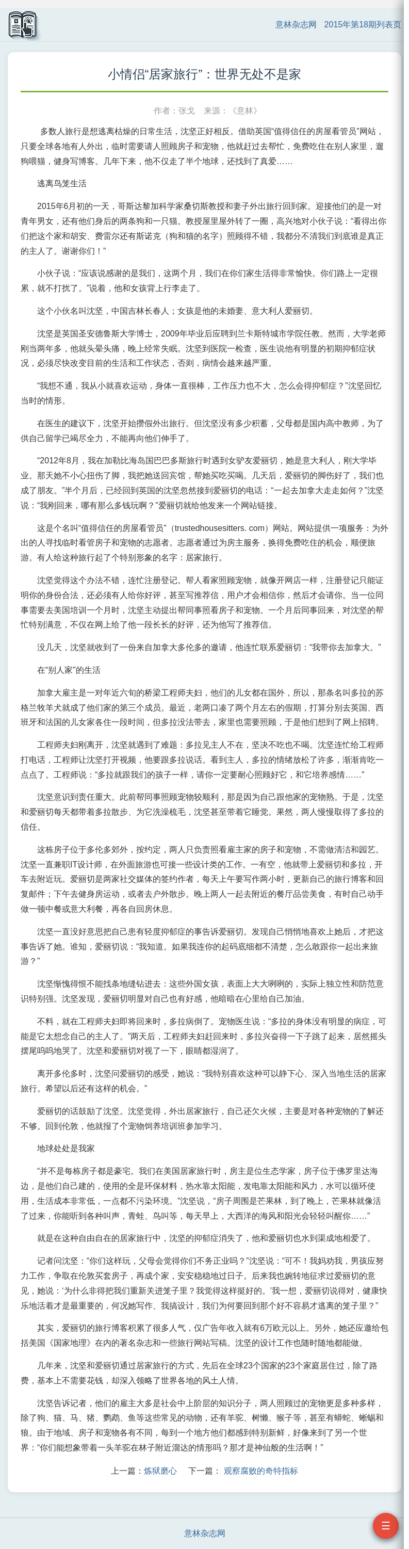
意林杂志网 (296, 24)
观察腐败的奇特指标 (261, 1470)
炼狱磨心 (160, 1470)
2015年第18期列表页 (362, 24)
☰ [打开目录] (385, 1525)
